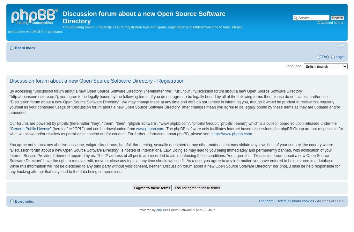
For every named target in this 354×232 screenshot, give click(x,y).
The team (266, 201)
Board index (25, 48)
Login (340, 57)
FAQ (325, 57)
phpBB (161, 210)
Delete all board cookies (295, 201)
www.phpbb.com (150, 129)
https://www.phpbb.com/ (231, 134)
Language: (294, 66)
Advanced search (330, 23)
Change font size (339, 46)
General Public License (30, 129)
